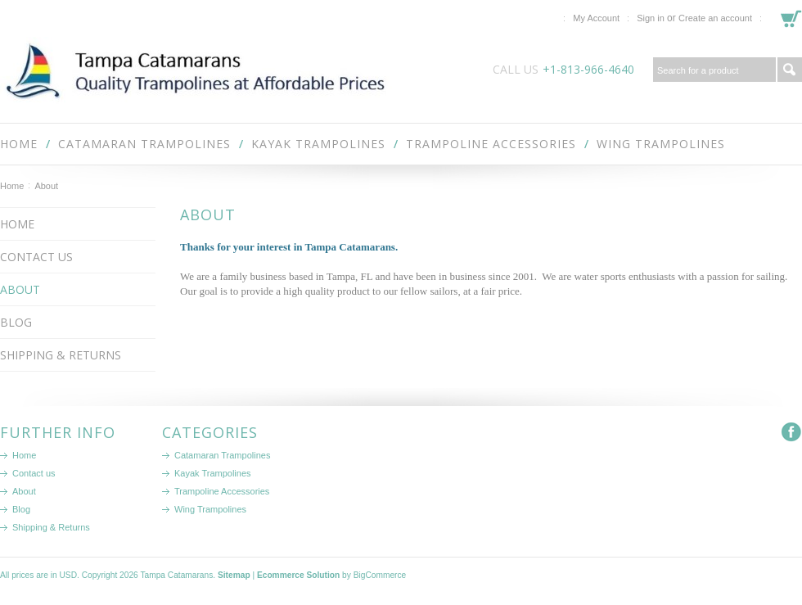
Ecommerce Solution (298, 575)
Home (12, 186)
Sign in (651, 18)
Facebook (792, 432)
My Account (596, 18)
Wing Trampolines (661, 143)
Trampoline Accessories (491, 143)
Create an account (715, 18)
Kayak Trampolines (318, 143)
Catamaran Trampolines (144, 143)
